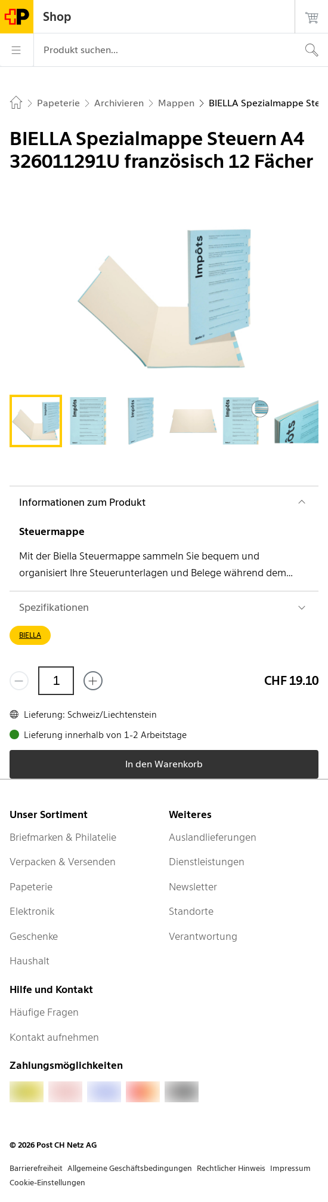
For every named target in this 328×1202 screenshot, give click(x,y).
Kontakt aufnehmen (54, 1037)
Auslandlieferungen (212, 837)
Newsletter (193, 887)
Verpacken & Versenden (63, 862)
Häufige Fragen (44, 1012)
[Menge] (56, 680)
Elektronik (32, 911)
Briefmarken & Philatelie (63, 837)
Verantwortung (203, 936)
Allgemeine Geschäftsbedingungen (129, 1168)
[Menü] (16, 50)
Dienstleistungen (207, 862)
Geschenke (34, 936)
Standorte (191, 911)
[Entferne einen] (19, 680)
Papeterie (31, 887)
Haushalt (29, 961)
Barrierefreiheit (36, 1168)
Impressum (290, 1168)
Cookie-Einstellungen (47, 1182)
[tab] (36, 421)
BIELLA (30, 635)
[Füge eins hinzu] (93, 680)
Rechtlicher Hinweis (231, 1168)
